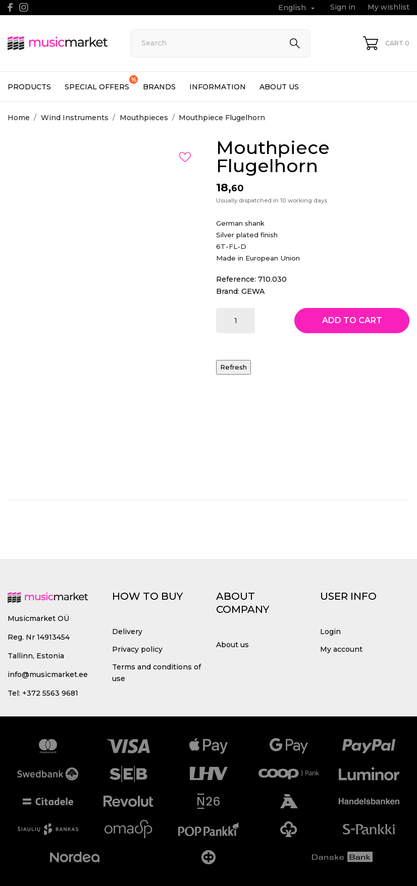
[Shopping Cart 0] (386, 43)
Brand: (227, 291)
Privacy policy (137, 649)
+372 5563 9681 (50, 693)
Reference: (236, 279)
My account (341, 649)
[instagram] (23, 7)
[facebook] (10, 7)
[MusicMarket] (58, 42)
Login (330, 631)
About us (279, 86)
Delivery (127, 631)
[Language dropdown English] (297, 8)
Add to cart (352, 320)
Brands (159, 86)
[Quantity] (235, 320)
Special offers (101, 83)
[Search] (220, 43)
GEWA (253, 291)
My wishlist (388, 7)
